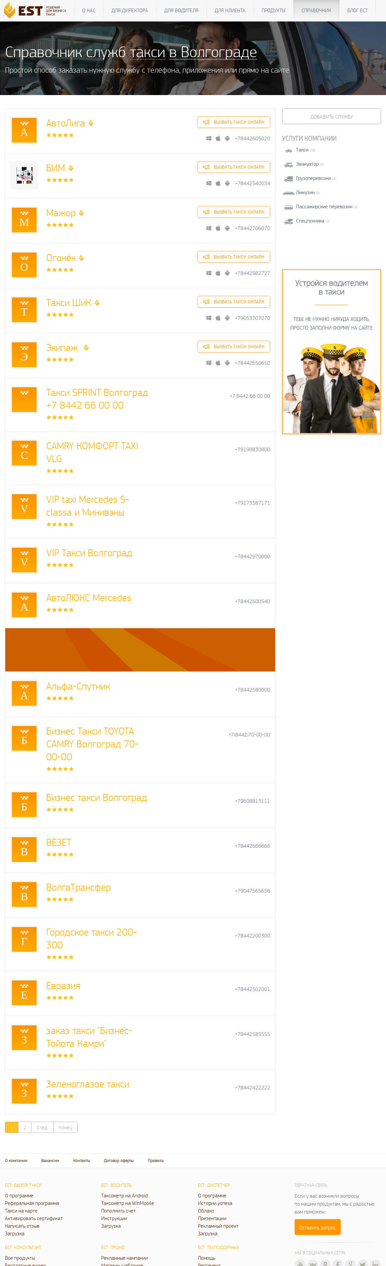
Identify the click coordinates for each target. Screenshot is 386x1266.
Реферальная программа (32, 1203)
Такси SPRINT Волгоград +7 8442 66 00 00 (97, 398)
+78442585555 (252, 1034)
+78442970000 (252, 556)
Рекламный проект (218, 1225)
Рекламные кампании (124, 1257)
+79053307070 (252, 318)
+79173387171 (252, 503)
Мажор (61, 212)
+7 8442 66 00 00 (250, 396)
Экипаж (63, 347)
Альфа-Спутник (78, 685)
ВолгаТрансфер (78, 886)
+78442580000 (252, 690)
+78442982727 (252, 273)
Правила (156, 1160)
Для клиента (230, 10)
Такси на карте (21, 1210)
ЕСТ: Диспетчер (214, 1185)
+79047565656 (252, 891)
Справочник (316, 10)
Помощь (206, 1257)
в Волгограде (213, 51)
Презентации (212, 1218)
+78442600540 (252, 601)
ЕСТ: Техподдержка (218, 1247)
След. (42, 1127)
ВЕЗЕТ (58, 842)
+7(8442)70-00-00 (249, 735)
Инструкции (114, 1218)
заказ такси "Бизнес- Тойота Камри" (89, 1036)
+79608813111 (252, 801)
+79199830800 (252, 449)
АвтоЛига (65, 122)
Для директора (130, 10)
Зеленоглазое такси (87, 1083)
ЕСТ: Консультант (23, 1247)
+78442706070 (252, 228)
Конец (65, 1127)
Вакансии (50, 1160)
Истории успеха (215, 1203)
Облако (206, 1210)
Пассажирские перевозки (324, 206)
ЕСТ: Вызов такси (23, 1185)
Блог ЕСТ (357, 10)
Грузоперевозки (313, 178)
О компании (16, 1160)
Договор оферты (119, 1160)
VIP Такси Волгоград (89, 552)
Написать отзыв (22, 1225)
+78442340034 (252, 183)
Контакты (81, 1160)
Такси (302, 149)
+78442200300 (252, 936)
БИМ (55, 167)
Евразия (63, 985)
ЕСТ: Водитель (116, 1185)
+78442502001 (252, 989)
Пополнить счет (118, 1210)
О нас (88, 10)
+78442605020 (252, 138)
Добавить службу (331, 116)
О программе (19, 1195)
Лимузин (305, 192)
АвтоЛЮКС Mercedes (88, 597)
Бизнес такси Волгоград (96, 797)
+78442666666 (252, 846)
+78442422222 (252, 1087)
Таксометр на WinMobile (127, 1203)
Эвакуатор (307, 163)
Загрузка (14, 1233)
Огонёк (61, 257)
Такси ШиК (68, 302)
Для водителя (181, 10)
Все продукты (20, 1257)
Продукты (273, 10)
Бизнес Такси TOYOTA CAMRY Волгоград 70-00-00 (92, 743)
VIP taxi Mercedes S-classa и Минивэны (87, 505)
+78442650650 (252, 363)
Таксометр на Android (124, 1195)
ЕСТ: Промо (113, 1247)
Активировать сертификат (34, 1218)
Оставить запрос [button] (317, 1227)
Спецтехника (310, 220)
